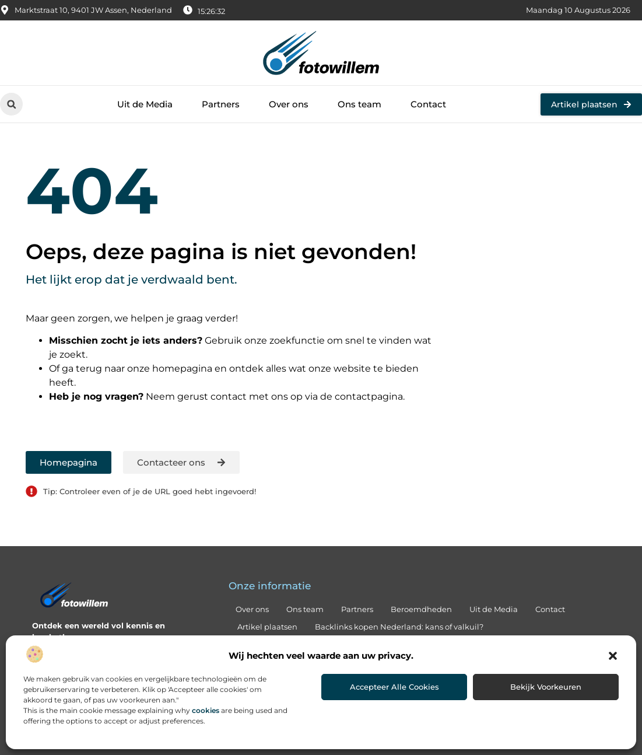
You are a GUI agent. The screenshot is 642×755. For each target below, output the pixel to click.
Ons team (359, 104)
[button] (613, 656)
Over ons (288, 104)
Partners (221, 104)
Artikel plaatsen (267, 626)
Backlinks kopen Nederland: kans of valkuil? (399, 626)
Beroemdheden (421, 609)
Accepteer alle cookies (394, 686)
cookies (205, 710)
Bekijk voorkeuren (545, 686)
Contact (428, 104)
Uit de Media (145, 104)
